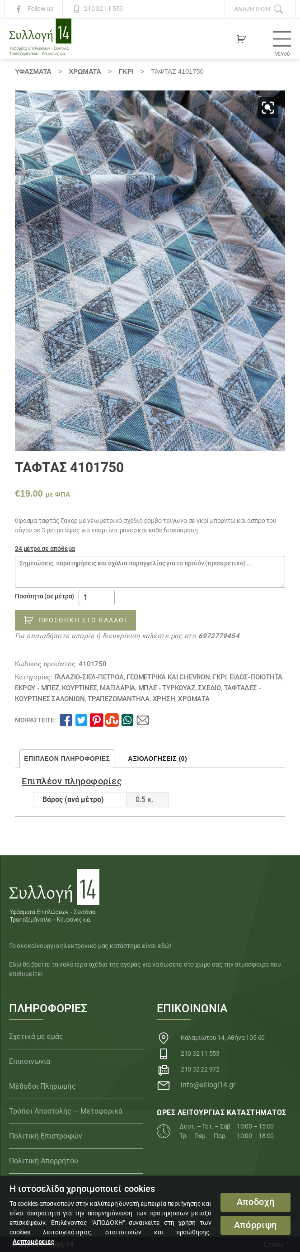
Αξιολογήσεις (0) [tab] (157, 758)
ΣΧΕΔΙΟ (209, 688)
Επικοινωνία (29, 1061)
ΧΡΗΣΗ (164, 699)
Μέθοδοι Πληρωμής (42, 1086)
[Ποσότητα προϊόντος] (97, 597)
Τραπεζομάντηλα (119, 699)
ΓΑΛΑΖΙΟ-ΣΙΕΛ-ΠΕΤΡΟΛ (89, 677)
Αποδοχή (256, 1202)
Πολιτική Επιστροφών (45, 1136)
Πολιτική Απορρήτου (43, 1161)
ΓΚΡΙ (125, 71)
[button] (268, 107)
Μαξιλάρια (117, 688)
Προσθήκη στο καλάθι (82, 620)
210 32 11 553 (103, 9)
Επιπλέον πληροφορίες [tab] (67, 758)
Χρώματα (85, 71)
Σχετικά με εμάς (36, 1036)
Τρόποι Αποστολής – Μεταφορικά (65, 1111)
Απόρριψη (255, 1225)
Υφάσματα (33, 71)
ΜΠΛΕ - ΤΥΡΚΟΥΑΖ (166, 688)
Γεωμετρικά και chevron (168, 677)
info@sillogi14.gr (208, 1085)
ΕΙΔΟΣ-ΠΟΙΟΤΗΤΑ (256, 677)
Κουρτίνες (79, 688)
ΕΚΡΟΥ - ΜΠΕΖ (37, 688)
